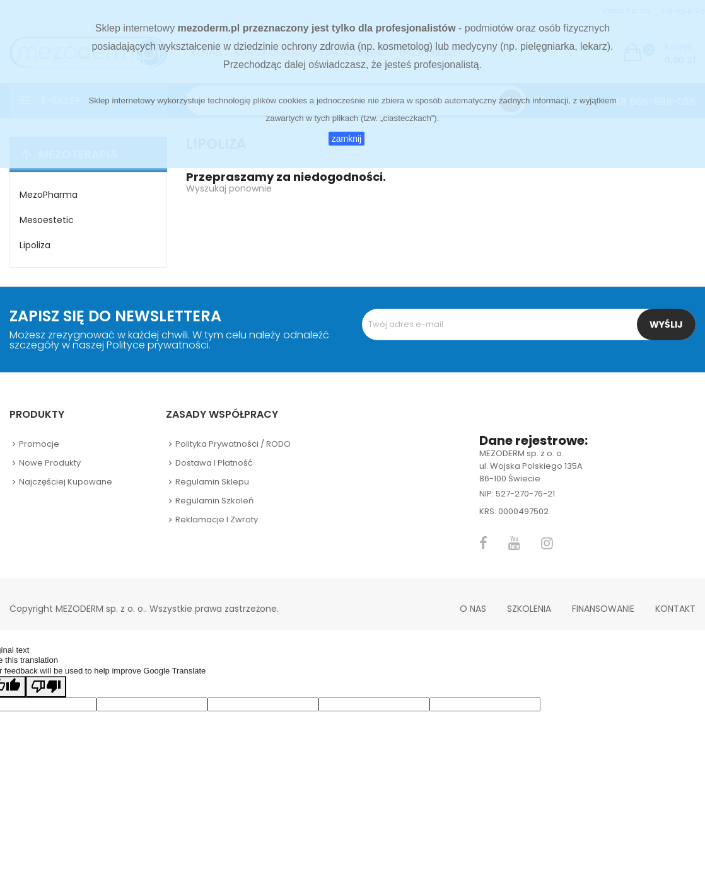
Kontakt (675, 608)
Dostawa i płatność (214, 463)
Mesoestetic (47, 220)
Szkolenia (529, 608)
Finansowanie (603, 608)
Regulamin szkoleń (214, 501)
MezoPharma (49, 194)
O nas (473, 608)
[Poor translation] (46, 686)
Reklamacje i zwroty (216, 519)
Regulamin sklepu (212, 482)
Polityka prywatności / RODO (233, 444)
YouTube (514, 543)
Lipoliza (35, 245)
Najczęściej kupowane (65, 482)
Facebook (483, 543)
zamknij (346, 139)
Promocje (39, 444)
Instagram (547, 543)
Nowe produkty (50, 463)
